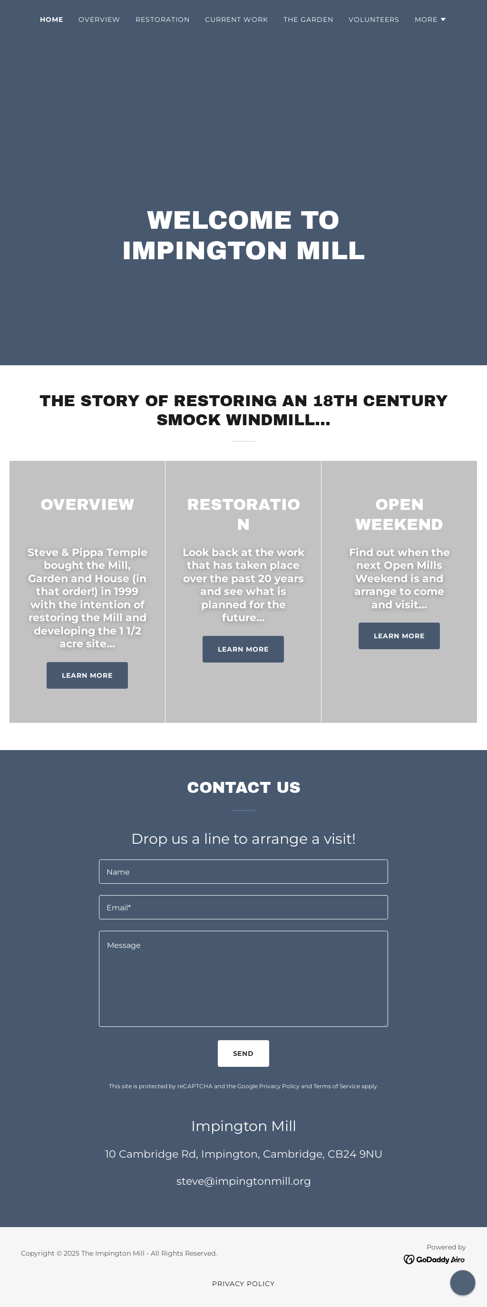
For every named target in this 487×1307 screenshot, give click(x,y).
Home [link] (51, 19)
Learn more (87, 675)
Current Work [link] (236, 19)
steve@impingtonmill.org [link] (243, 1181)
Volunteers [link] (374, 19)
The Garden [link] (308, 19)
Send (243, 1053)
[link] (435, 1258)
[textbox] (243, 871)
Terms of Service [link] (336, 1086)
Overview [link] (99, 19)
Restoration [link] (163, 19)
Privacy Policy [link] (279, 1086)
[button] (431, 19)
